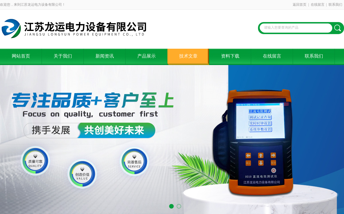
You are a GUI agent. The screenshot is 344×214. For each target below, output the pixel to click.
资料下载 (230, 56)
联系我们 (335, 5)
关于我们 (63, 56)
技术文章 (188, 56)
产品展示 (146, 56)
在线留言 (318, 5)
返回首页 (299, 5)
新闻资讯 (104, 56)
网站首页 (21, 56)
